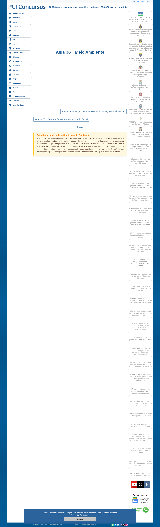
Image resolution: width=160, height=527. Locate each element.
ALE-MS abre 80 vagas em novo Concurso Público (140, 423)
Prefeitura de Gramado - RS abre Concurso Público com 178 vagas (141, 274)
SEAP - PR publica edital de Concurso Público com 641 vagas (140, 233)
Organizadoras (17, 96)
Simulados (15, 83)
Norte (13, 43)
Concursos (15, 26)
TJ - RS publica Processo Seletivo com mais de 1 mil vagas (140, 286)
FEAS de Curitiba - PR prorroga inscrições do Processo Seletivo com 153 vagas (140, 260)
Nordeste (14, 48)
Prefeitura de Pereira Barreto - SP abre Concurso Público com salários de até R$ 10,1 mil (140, 109)
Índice (80, 127)
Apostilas (14, 17)
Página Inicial (16, 13)
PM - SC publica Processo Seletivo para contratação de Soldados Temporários (140, 311)
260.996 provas (109, 7)
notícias (94, 7)
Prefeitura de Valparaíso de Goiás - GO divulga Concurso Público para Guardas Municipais (140, 375)
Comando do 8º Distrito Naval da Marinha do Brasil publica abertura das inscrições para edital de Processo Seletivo (140, 45)
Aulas (13, 91)
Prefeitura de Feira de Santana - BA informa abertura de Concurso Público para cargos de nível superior (140, 435)
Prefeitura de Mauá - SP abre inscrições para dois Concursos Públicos (140, 58)
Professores (15, 61)
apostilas (83, 7)
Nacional (14, 30)
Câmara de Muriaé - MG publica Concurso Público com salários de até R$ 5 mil (141, 183)
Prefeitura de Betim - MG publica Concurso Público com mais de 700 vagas (140, 220)
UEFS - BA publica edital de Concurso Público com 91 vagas (140, 448)
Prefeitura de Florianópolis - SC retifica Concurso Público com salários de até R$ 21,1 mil (140, 298)
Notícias (14, 22)
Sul (12, 39)
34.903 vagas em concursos (63, 7)
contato (123, 7)
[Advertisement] (59, 30)
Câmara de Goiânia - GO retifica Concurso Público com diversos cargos (140, 389)
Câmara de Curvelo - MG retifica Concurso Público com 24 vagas (140, 159)
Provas (13, 87)
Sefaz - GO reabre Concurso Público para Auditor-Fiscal (140, 412)
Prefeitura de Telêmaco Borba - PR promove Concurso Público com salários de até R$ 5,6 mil (140, 246)
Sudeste (14, 35)
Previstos (14, 65)
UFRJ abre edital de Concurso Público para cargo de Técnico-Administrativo (140, 132)
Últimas (14, 57)
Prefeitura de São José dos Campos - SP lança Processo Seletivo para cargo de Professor (140, 71)
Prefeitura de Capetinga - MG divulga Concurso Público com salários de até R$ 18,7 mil (140, 145)
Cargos (13, 70)
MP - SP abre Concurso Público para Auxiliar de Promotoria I (140, 97)
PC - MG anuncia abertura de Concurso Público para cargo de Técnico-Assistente (140, 196)
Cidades (14, 74)
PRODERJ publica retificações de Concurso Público (140, 121)
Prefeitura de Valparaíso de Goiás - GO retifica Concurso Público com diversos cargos (140, 362)
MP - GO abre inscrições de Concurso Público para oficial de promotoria (140, 401)
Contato (14, 100)
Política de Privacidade (80, 515)
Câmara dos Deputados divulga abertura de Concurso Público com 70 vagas (140, 17)
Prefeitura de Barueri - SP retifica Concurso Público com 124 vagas (140, 85)
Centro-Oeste (16, 52)
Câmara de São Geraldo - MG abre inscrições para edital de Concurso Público (140, 171)
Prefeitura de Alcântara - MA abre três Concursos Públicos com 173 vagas (140, 461)
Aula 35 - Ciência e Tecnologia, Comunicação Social (61, 119)
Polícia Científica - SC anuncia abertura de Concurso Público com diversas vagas (141, 324)
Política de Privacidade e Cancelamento (47, 525)
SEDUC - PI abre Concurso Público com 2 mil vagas (140, 472)
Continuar (80, 519)
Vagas (13, 78)
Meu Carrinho (16, 105)
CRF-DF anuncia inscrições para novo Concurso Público (140, 336)
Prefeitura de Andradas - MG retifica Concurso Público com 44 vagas (140, 208)
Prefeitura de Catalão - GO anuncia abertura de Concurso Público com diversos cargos (140, 349)
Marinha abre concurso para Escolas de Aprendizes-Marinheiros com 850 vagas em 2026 (140, 30)
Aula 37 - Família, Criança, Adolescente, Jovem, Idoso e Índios (93, 111)
